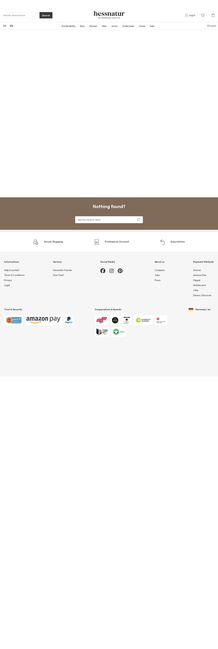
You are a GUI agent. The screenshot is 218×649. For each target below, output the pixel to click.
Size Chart (58, 275)
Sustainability (68, 26)
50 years (211, 25)
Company (160, 270)
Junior (114, 26)
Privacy (8, 280)
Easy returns (172, 242)
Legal (7, 285)
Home (142, 26)
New (82, 26)
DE (4, 25)
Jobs (157, 275)
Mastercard (199, 285)
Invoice (197, 270)
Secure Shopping (48, 242)
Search (44, 16)
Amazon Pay (199, 275)
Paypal (196, 280)
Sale (152, 26)
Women (93, 26)
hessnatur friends (62, 270)
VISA (195, 290)
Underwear (128, 26)
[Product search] (19, 15)
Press (158, 280)
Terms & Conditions (14, 275)
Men (104, 26)
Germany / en (200, 308)
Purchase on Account (111, 242)
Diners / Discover (202, 295)
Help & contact (11, 270)
